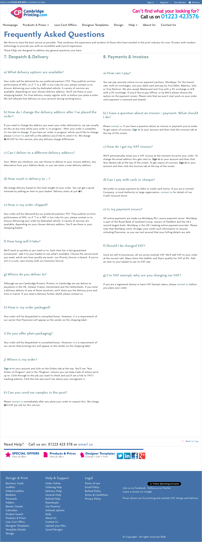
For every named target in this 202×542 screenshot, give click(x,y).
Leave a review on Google (137, 491)
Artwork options (55, 510)
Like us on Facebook (134, 488)
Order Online (53, 483)
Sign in (150, 2)
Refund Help (52, 498)
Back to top (190, 441)
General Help (53, 494)
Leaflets (10, 487)
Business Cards (15, 483)
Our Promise (52, 506)
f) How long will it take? (22, 241)
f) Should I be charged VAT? (124, 246)
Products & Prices (36, 25)
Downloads (52, 502)
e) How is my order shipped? (26, 205)
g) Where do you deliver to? (25, 274)
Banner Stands (14, 506)
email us (85, 444)
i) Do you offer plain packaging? (28, 333)
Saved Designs (54, 529)
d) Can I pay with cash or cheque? (129, 180)
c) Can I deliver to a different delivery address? (39, 153)
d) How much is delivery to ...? (27, 179)
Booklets (11, 494)
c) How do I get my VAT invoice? (128, 147)
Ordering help (53, 487)
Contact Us (168, 25)
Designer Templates (95, 25)
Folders (10, 502)
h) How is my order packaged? (27, 307)
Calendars (12, 510)
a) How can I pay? (117, 73)
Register (164, 2)
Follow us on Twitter (159, 488)
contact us (17, 401)
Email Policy (92, 487)
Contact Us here (37, 2)
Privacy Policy (93, 498)
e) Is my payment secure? (122, 209)
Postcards (11, 498)
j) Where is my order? (20, 359)
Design (118, 25)
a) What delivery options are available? (34, 72)
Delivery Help (53, 491)
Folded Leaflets (15, 491)
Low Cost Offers (65, 25)
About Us (149, 25)
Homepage (10, 25)
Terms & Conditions (96, 494)
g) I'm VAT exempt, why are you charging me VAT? (142, 275)
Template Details (16, 529)
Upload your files (55, 525)
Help (133, 25)
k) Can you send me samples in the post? (35, 392)
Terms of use (92, 483)
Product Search (14, 514)
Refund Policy (93, 491)
